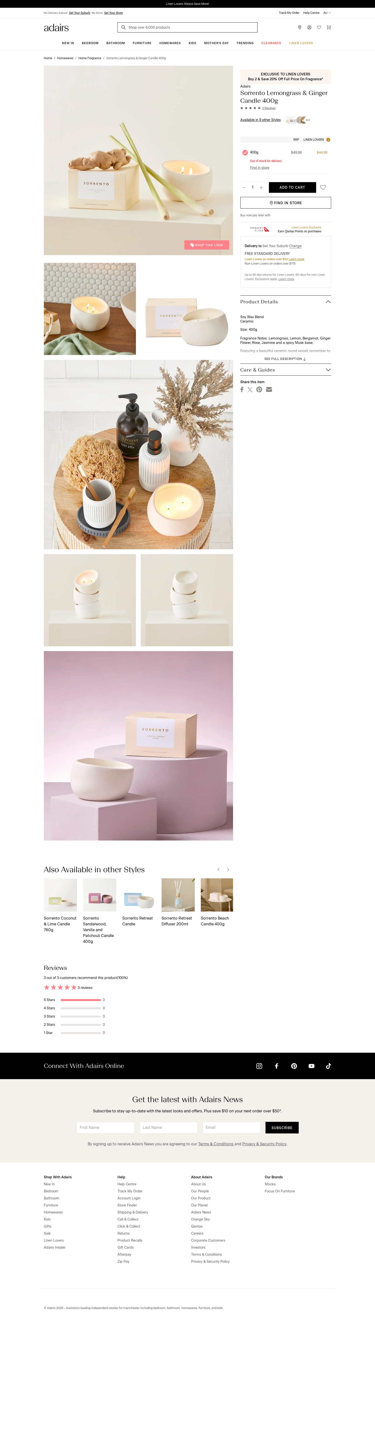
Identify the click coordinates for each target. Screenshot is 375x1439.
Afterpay (124, 1368)
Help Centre (311, 13)
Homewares (170, 43)
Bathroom (115, 43)
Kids (192, 43)
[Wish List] (319, 27)
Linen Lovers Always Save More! (187, 4)
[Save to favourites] (321, 187)
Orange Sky (200, 1332)
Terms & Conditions (216, 1257)
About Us (198, 1297)
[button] (258, 108)
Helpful (206, 1017)
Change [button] (295, 246)
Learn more (296, 259)
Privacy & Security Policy (264, 1257)
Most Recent (314, 967)
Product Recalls (129, 1353)
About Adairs (201, 1290)
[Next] (228, 869)
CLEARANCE (271, 43)
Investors (198, 1360)
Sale (47, 1346)
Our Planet (199, 1318)
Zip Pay (123, 1375)
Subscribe (282, 1241)
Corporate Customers (208, 1353)
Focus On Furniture (280, 1304)
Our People (200, 1304)
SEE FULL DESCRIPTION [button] (286, 359)
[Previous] (218, 869)
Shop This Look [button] (206, 245)
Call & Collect (127, 1332)
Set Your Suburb (79, 13)
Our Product (201, 1311)
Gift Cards (125, 1360)
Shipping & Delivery (132, 1325)
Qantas (197, 1339)
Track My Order (289, 13)
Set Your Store (113, 13)
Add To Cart (292, 188)
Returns (123, 1346)
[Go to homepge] (56, 27)
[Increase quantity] (261, 187)
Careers (197, 1346)
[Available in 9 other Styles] (308, 120)
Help (121, 1290)
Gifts (47, 1339)
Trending (245, 43)
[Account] (309, 27)
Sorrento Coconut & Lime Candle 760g (60, 924)
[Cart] (328, 27)
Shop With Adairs (58, 1290)
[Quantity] (253, 187)
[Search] (124, 28)
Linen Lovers (301, 43)
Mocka (270, 1297)
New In (68, 43)
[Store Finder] (299, 27)
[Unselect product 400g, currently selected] (245, 152)
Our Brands (274, 1290)
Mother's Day (216, 43)
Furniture (142, 43)
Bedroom (90, 43)
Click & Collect (128, 1339)
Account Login (129, 1311)
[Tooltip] (328, 139)
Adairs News (201, 1325)
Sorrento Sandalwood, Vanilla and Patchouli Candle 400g (98, 930)
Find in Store (285, 203)
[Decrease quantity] (244, 187)
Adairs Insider (55, 1360)
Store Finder (127, 1318)
